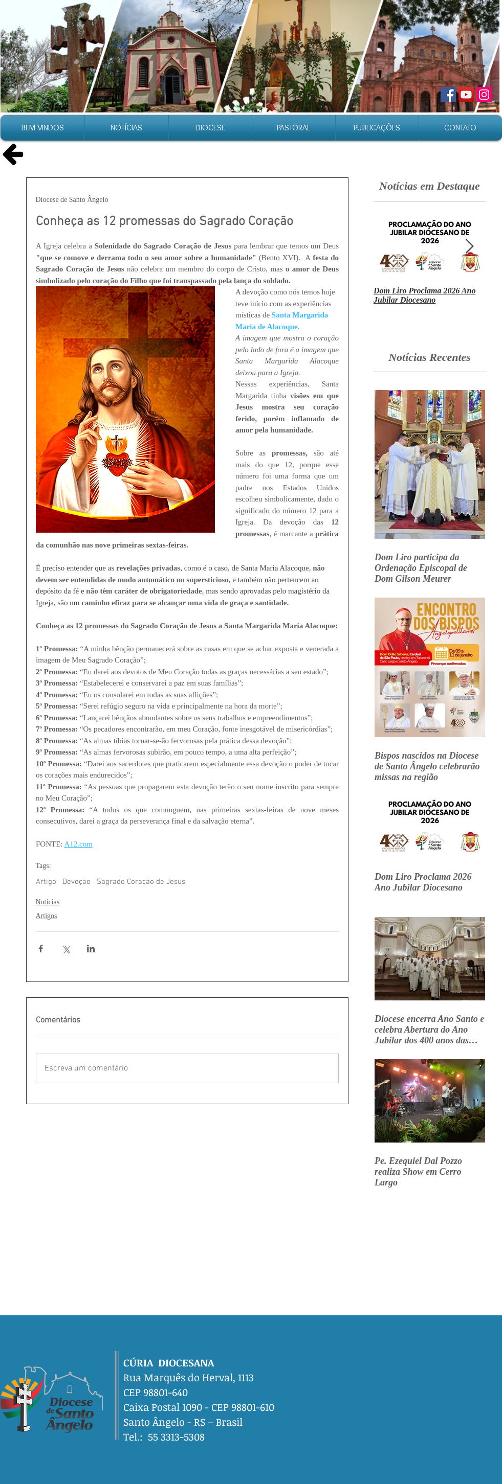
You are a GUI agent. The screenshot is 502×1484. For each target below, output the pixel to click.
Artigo (46, 881)
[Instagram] (484, 94)
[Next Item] (469, 247)
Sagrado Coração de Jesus (141, 881)
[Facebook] (448, 94)
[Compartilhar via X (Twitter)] (66, 948)
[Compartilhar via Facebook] (41, 948)
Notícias (48, 902)
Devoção (76, 881)
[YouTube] (466, 94)
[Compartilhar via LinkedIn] (91, 948)
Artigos (46, 916)
